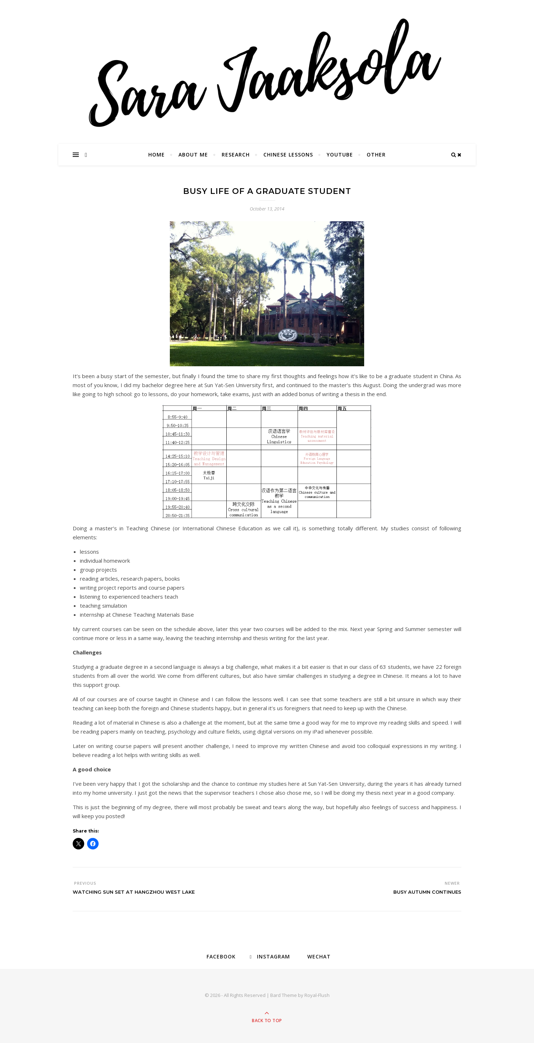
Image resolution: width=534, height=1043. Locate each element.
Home (156, 154)
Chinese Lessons (288, 154)
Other (376, 154)
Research (236, 154)
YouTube (340, 154)
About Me (193, 154)
